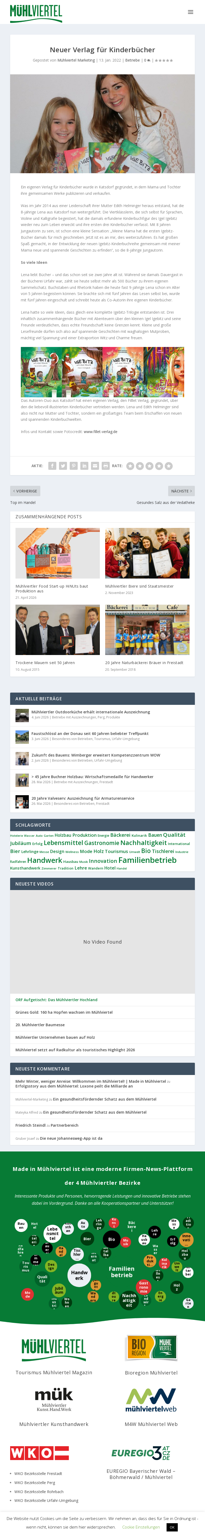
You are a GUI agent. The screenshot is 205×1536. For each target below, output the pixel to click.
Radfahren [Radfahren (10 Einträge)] (18, 861)
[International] (94, 1258)
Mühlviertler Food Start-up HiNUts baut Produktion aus (51, 588)
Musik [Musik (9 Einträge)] (83, 862)
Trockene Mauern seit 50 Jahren (45, 662)
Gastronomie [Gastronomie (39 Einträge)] (101, 843)
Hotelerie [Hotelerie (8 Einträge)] (16, 836)
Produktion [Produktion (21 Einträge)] (84, 835)
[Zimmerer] (35, 1259)
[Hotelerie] (33, 1240)
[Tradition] (188, 1222)
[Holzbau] (185, 1254)
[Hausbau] (144, 1240)
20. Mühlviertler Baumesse (40, 1024)
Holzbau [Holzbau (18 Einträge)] (63, 835)
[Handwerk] (80, 1275)
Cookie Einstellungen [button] (141, 1527)
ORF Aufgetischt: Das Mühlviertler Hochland (56, 999)
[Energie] (161, 1296)
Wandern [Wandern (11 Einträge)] (95, 868)
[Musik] (125, 1241)
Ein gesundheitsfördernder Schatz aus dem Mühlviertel (104, 1099)
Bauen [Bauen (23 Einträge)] (155, 835)
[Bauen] (21, 1225)
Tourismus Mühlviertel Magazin (53, 1372)
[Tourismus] (26, 1266)
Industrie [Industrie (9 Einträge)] (181, 852)
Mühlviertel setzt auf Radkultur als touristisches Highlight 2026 (75, 1050)
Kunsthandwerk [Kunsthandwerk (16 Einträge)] (25, 868)
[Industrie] (54, 1303)
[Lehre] (154, 1232)
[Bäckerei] (132, 1227)
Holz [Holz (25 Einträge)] (98, 851)
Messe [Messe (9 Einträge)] (44, 852)
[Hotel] (35, 1225)
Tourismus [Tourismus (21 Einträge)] (116, 851)
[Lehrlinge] (98, 1224)
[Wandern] (93, 1297)
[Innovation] (187, 1240)
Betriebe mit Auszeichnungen (74, 717)
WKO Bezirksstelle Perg (34, 1482)
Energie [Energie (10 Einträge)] (103, 835)
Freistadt (106, 782)
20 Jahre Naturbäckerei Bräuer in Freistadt (144, 662)
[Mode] (28, 1294)
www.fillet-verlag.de (100, 431)
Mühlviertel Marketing (76, 60)
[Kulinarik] (164, 1263)
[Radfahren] (20, 1250)
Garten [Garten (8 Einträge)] (49, 836)
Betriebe (132, 60)
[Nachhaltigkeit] (129, 1300)
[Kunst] (113, 1223)
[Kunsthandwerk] (68, 1228)
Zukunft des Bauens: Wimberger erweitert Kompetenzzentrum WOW (95, 755)
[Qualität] (42, 1279)
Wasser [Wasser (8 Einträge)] (29, 836)
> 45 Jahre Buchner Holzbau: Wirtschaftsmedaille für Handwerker (92, 776)
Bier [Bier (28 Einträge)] (15, 851)
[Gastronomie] (143, 1287)
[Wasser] (156, 1249)
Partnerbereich (64, 1125)
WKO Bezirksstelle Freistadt (38, 1473)
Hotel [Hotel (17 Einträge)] (110, 868)
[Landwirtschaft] (146, 1300)
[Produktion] (149, 1260)
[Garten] (188, 1303)
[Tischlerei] (77, 1254)
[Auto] (83, 1224)
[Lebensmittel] (52, 1233)
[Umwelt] (176, 1267)
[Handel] (61, 1251)
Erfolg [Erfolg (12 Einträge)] (37, 843)
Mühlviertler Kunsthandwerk (53, 1424)
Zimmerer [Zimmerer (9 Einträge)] (49, 868)
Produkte (113, 717)
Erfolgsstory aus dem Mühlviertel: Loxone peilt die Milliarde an (74, 1086)
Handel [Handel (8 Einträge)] (122, 868)
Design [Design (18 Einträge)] (57, 851)
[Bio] (111, 1239)
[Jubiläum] (59, 1290)
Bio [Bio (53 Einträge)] (146, 851)
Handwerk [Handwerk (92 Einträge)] (44, 860)
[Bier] (87, 1238)
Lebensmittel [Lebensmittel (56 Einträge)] (63, 842)
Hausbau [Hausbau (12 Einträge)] (70, 861)
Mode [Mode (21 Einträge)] (86, 851)
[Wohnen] (67, 1302)
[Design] (51, 1266)
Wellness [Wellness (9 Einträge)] (72, 852)
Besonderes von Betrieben (72, 739)
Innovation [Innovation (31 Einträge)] (103, 860)
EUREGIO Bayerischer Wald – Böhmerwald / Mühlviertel (141, 1474)
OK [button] (172, 1527)
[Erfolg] (172, 1241)
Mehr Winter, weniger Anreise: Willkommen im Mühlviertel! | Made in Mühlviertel (90, 1081)
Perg (101, 717)
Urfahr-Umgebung (126, 739)
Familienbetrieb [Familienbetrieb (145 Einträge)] (147, 860)
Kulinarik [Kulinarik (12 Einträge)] (139, 835)
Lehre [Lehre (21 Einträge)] (80, 868)
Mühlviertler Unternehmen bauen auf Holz (55, 1037)
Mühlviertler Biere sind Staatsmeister (139, 586)
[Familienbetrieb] (121, 1272)
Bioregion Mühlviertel (151, 1372)
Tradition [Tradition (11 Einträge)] (65, 868)
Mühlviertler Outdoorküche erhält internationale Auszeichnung (90, 711)
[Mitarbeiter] (187, 1272)
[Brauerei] (47, 1247)
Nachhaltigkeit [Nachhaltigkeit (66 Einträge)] (143, 842)
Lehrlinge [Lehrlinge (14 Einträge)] (29, 851)
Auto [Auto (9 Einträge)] (39, 836)
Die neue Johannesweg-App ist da (71, 1138)
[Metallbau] (106, 1252)
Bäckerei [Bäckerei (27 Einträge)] (120, 834)
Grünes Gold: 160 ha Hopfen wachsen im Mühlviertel (64, 1012)
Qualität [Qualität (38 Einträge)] (174, 834)
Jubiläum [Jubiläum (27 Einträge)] (20, 843)
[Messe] (173, 1224)
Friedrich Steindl (30, 1125)
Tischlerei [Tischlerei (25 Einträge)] (163, 851)
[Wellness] (157, 1275)
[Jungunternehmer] (96, 1285)
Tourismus (102, 739)
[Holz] (177, 1287)
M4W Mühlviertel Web (151, 1424)
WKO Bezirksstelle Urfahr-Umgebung (46, 1500)
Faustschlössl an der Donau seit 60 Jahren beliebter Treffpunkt (90, 733)
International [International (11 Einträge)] (179, 843)
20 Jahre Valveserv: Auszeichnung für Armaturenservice (82, 798)
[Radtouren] (114, 1296)
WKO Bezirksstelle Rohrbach (39, 1491)
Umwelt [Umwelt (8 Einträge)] (134, 852)
